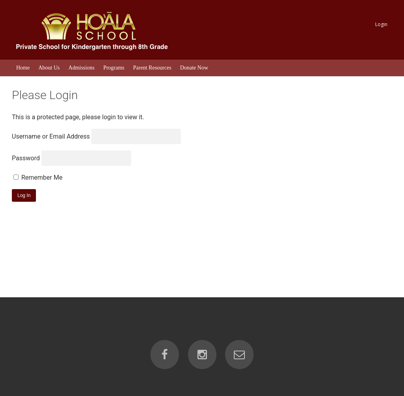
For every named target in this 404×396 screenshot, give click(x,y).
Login (381, 24)
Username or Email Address (51, 136)
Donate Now (194, 68)
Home (23, 68)
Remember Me (37, 177)
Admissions (81, 68)
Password (26, 158)
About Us (49, 68)
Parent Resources (152, 68)
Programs (113, 68)
